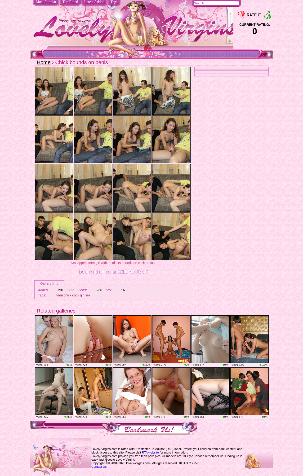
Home (44, 62)
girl (82, 295)
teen (59, 295)
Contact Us (99, 466)
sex (88, 295)
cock (75, 295)
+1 (267, 15)
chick (67, 295)
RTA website (150, 452)
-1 (241, 15)
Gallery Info (49, 283)
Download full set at (113, 271)
